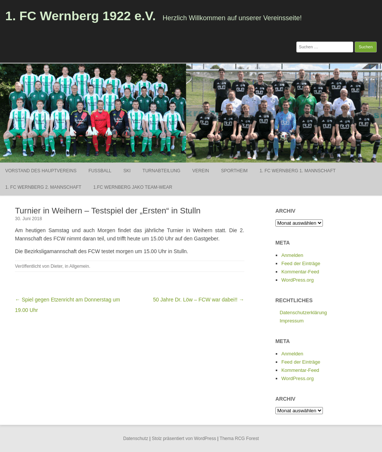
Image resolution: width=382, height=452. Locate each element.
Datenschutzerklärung (303, 312)
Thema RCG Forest (239, 438)
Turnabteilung (161, 170)
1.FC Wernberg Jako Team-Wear (132, 187)
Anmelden (292, 255)
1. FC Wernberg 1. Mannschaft (298, 170)
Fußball (99, 170)
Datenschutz (135, 438)
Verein (200, 170)
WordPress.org (297, 280)
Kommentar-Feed (300, 271)
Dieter (56, 266)
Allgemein (79, 266)
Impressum (291, 321)
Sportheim (234, 170)
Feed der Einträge (300, 263)
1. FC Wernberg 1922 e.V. (80, 16)
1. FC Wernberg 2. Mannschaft (43, 187)
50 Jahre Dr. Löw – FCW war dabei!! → (198, 300)
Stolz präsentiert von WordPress (184, 438)
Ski (127, 170)
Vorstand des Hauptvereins (40, 170)
